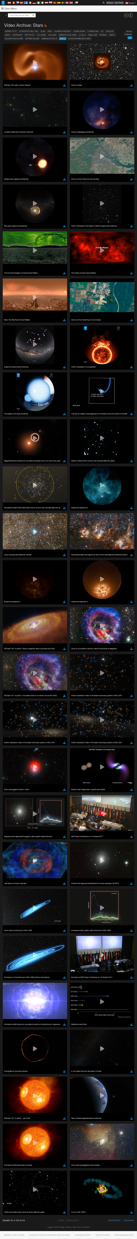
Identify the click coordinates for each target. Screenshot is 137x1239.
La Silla (82, 35)
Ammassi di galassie (67, 35)
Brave (10, 417)
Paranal (103, 35)
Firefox (10, 424)
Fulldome (41, 35)
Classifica (128, 34)
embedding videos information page (62, 372)
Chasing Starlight (62, 31)
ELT (102, 31)
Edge (10, 422)
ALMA (43, 31)
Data (130, 38)
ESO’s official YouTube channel (64, 367)
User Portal (119, 3)
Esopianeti (17, 35)
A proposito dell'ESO (28, 31)
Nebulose (92, 35)
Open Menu (9, 8)
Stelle (63, 39)
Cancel (22, 467)
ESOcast (110, 31)
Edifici (112, 35)
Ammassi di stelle (49, 39)
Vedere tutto (11, 31)
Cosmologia (93, 31)
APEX (50, 31)
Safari (10, 427)
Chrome (11, 419)
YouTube (6, 367)
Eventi (7, 35)
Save (9, 467)
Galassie (52, 35)
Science (110, 3)
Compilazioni (79, 31)
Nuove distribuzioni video (79, 39)
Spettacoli (30, 35)
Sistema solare (32, 39)
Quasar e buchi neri (14, 39)
